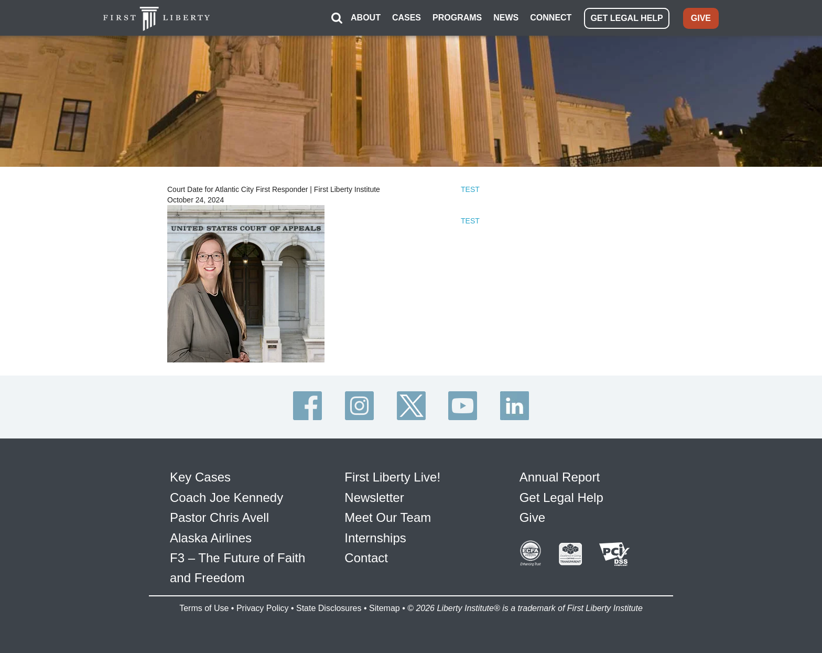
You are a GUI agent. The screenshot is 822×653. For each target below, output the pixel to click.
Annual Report (560, 477)
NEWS (505, 17)
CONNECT (550, 17)
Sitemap (384, 608)
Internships (375, 538)
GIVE (701, 18)
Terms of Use (204, 608)
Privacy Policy (262, 608)
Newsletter (374, 497)
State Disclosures (329, 608)
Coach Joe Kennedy (226, 497)
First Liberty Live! (392, 477)
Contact (366, 558)
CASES (406, 17)
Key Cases (200, 477)
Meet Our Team (387, 517)
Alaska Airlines (211, 538)
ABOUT (366, 17)
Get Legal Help (561, 497)
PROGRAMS (457, 17)
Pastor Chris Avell (219, 517)
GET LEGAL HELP (626, 18)
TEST (470, 189)
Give (532, 517)
